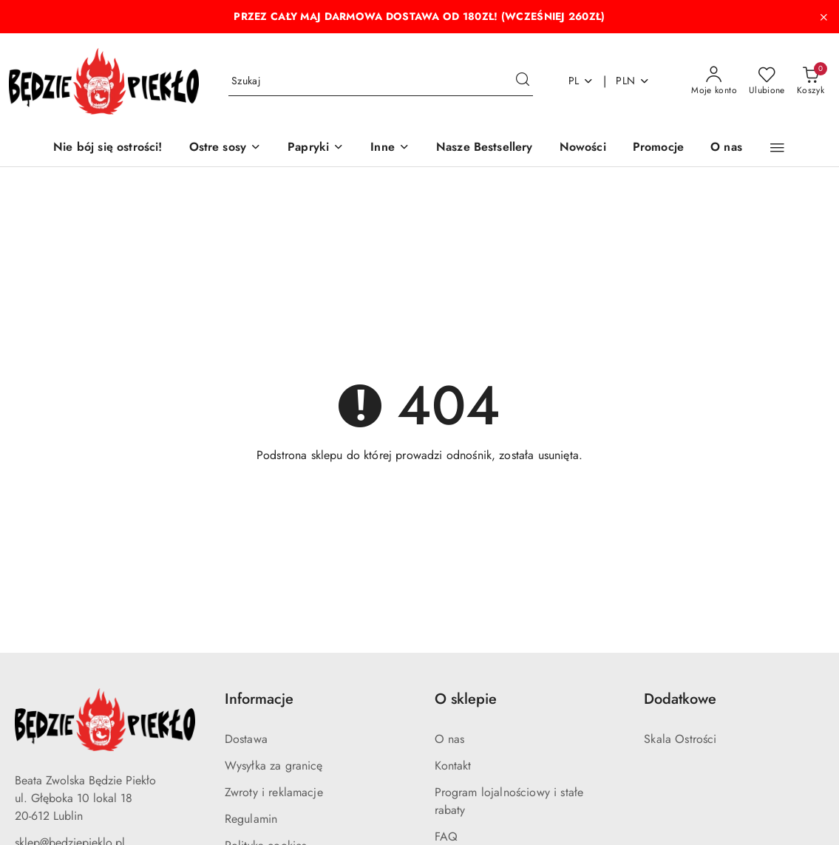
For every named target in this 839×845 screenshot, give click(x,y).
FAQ (446, 836)
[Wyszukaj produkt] (380, 81)
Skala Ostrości (680, 738)
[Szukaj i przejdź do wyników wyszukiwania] (522, 81)
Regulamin (251, 818)
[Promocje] (658, 148)
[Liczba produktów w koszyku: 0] (810, 81)
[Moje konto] (714, 81)
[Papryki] (316, 148)
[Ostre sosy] (225, 148)
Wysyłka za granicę (274, 765)
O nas (450, 738)
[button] (777, 148)
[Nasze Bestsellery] (484, 148)
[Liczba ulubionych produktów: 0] (767, 81)
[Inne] (389, 148)
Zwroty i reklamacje (274, 792)
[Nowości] (583, 148)
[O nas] (726, 148)
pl (581, 80)
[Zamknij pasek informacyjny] (823, 17)
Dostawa (246, 738)
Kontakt (453, 765)
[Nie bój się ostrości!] (107, 148)
